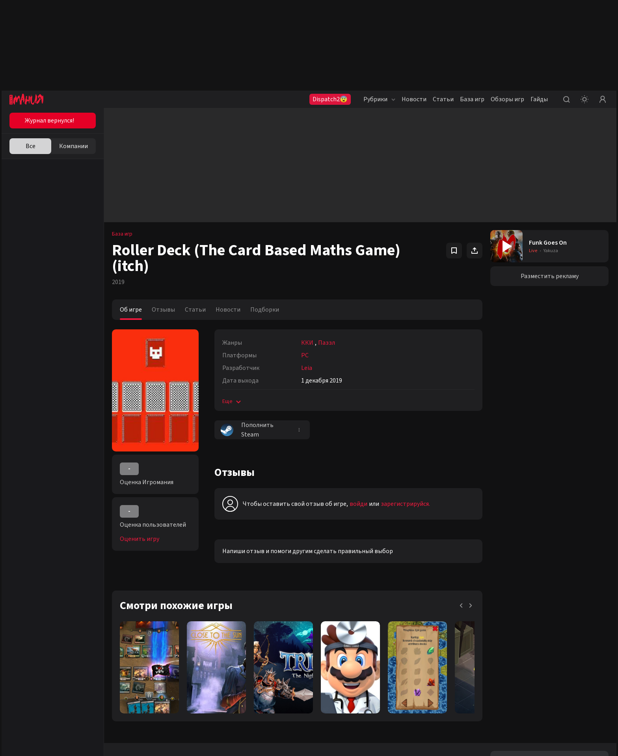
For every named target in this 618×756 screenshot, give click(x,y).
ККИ (307, 343)
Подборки (264, 310)
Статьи (443, 99)
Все (30, 146)
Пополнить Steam (247, 430)
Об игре (131, 310)
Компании (73, 146)
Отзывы (163, 310)
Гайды (539, 99)
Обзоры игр (507, 99)
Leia (306, 368)
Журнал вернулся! (49, 120)
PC (305, 355)
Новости (414, 99)
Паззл (326, 343)
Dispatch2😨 (330, 99)
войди (358, 504)
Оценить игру (139, 539)
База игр (472, 99)
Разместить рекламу (550, 276)
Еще (232, 401)
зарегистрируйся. (405, 504)
